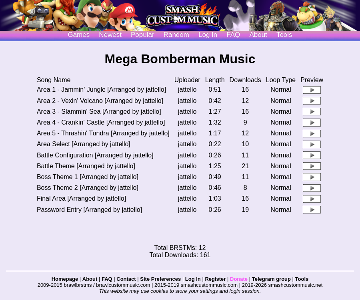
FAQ (233, 34)
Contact (126, 279)
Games (79, 34)
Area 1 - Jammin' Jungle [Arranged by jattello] (101, 89)
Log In (193, 279)
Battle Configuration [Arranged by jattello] (95, 155)
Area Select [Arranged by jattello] (83, 144)
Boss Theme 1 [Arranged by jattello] (87, 176)
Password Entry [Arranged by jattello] (89, 209)
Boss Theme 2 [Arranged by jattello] (87, 187)
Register (215, 279)
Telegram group (271, 279)
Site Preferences (160, 279)
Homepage (65, 279)
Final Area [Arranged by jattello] (81, 198)
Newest (110, 34)
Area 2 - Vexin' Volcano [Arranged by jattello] (100, 100)
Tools (284, 34)
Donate (239, 279)
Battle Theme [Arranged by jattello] (86, 166)
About (258, 34)
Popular (142, 34)
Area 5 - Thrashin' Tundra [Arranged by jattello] (103, 133)
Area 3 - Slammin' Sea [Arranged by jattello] (99, 111)
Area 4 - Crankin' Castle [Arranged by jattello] (101, 122)
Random (176, 34)
